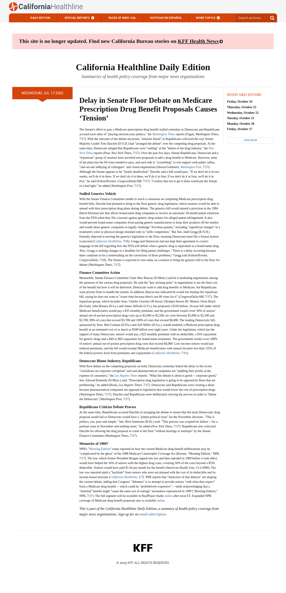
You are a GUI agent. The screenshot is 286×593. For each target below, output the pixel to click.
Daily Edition (40, 17)
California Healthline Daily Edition (143, 67)
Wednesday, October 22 (243, 112)
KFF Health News (198, 41)
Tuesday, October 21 (240, 118)
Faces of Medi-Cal (122, 17)
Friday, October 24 (239, 101)
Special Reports (77, 17)
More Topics (205, 17)
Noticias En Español (166, 17)
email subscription (152, 514)
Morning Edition (99, 449)
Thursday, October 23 (241, 107)
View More (250, 140)
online (168, 496)
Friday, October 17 (239, 129)
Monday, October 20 (240, 123)
